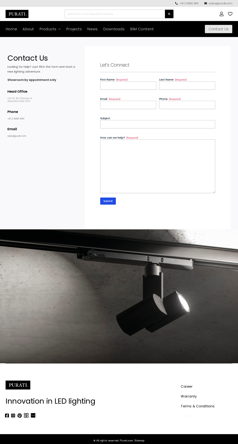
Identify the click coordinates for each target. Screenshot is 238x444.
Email (110, 99)
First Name (114, 79)
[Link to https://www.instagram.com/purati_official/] (13, 415)
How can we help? (119, 138)
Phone (170, 99)
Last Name (173, 79)
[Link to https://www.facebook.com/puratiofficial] (7, 415)
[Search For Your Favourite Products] (115, 14)
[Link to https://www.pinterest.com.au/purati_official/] (19, 415)
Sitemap (139, 440)
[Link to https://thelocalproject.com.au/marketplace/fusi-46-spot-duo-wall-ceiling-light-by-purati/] (33, 415)
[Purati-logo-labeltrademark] (17, 10)
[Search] (169, 14)
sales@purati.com (16, 135)
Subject (105, 118)
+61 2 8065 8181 (15, 118)
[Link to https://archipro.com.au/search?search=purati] (26, 415)
